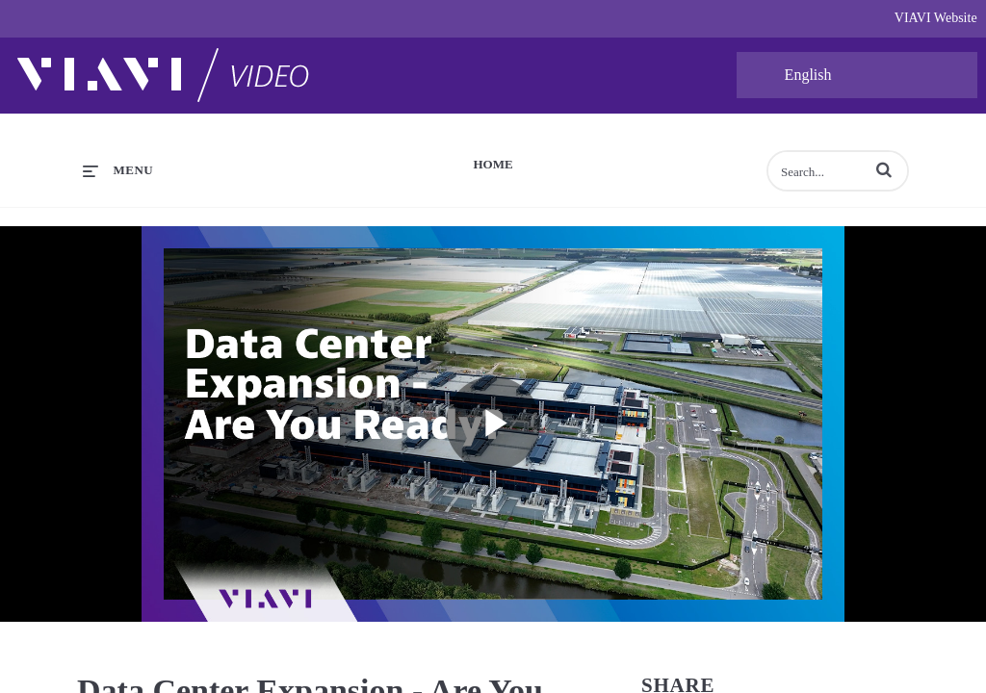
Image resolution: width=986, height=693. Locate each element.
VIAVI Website (936, 18)
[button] (884, 169)
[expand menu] (118, 170)
